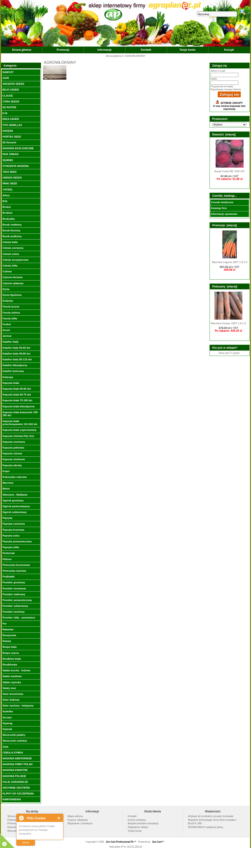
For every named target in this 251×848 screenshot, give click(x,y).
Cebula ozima (10, 254)
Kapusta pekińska (13, 447)
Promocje (63, 49)
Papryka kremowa (13, 529)
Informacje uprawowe (224, 214)
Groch (6, 330)
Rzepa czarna (10, 653)
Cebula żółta (9, 265)
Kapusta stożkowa (13, 459)
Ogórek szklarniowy (14, 512)
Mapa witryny (75, 816)
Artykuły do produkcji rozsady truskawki (210, 816)
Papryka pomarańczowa (16, 541)
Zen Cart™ (158, 842)
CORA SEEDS (10, 101)
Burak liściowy (11, 230)
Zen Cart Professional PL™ (121, 842)
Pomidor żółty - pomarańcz (18, 617)
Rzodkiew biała (11, 658)
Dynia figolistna (11, 295)
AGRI (5, 78)
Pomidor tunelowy (13, 611)
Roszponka (9, 635)
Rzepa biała (9, 646)
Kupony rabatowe (78, 819)
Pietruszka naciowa (14, 570)
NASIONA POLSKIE (14, 776)
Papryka (7, 518)
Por (4, 623)
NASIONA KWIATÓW (14, 770)
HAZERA (7, 130)
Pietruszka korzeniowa (16, 565)
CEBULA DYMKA (12, 752)
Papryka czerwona (13, 523)
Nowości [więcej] (224, 134)
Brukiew (7, 212)
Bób (4, 201)
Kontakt (146, 49)
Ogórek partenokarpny (16, 506)
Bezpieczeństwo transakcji (143, 823)
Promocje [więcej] (224, 225)
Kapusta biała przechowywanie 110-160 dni (19, 423)
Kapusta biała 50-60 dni (16, 388)
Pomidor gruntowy (13, 582)
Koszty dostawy (137, 819)
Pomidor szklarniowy (15, 606)
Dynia (5, 289)
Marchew (7, 482)
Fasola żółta (9, 318)
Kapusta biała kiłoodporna (18, 406)
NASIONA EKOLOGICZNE (18, 148)
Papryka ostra (10, 535)
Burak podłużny (12, 236)
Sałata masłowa (11, 676)
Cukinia (7, 271)
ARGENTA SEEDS (13, 83)
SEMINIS (7, 160)
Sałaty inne (9, 688)
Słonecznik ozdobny (14, 740)
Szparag (7, 723)
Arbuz (6, 195)
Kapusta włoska (12, 465)
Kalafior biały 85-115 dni (17, 359)
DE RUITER (9, 107)
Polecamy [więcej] (224, 286)
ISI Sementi (9, 142)
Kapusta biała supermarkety (19, 430)
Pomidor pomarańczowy (17, 600)
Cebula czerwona (12, 248)
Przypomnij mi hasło (221, 86)
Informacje (105, 49)
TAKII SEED (9, 171)
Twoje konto (188, 49)
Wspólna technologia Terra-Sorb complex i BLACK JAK (212, 821)
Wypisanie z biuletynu (80, 823)
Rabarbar (8, 629)
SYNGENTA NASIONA (15, 166)
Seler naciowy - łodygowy (18, 705)
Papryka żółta (10, 547)
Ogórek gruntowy (13, 500)
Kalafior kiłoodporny (14, 365)
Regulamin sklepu (138, 827)
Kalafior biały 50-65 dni (16, 347)
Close (59, 818)
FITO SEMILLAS (12, 125)
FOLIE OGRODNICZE (15, 781)
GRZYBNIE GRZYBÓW (16, 787)
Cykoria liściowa (12, 277)
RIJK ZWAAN (10, 154)
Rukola (6, 641)
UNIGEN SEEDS (12, 177)
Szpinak (7, 729)
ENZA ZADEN (10, 119)
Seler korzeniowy (12, 694)
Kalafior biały (10, 341)
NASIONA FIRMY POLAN (17, 764)
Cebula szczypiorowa (15, 259)
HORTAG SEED (11, 136)
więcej (25, 842)
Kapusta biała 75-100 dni (17, 400)
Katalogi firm (219, 208)
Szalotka (7, 711)
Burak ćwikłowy (12, 224)
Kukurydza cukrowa (14, 477)
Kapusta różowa (12, 453)
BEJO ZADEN (10, 89)
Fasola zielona (11, 312)
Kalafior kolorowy (13, 371)
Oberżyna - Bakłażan (14, 494)
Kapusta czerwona (13, 441)
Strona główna (21, 49)
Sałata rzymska (11, 682)
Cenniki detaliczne (222, 202)
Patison (7, 559)
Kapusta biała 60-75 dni (16, 394)
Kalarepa (7, 377)
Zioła (5, 746)
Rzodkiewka (9, 664)
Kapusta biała (10, 383)
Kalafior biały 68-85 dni (16, 353)
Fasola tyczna (10, 306)
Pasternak (8, 553)
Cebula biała (9, 242)
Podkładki (8, 576)
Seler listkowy (10, 699)
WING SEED (9, 183)
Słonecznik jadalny (13, 734)
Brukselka (8, 218)
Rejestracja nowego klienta (225, 89)
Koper (6, 471)
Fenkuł (6, 324)
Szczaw (6, 717)
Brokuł (6, 207)
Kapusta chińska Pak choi (18, 436)
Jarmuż (6, 335)
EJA (4, 113)
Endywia (7, 300)
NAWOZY (8, 72)
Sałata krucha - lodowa (16, 670)
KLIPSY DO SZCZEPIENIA (18, 793)
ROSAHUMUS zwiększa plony (205, 827)
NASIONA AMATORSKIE (17, 758)
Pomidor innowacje (14, 588)
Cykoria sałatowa (12, 283)
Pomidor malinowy (13, 594)
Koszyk (229, 49)
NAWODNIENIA (11, 799)
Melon (6, 488)
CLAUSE (7, 95)
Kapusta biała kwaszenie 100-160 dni (20, 414)
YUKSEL (7, 189)
